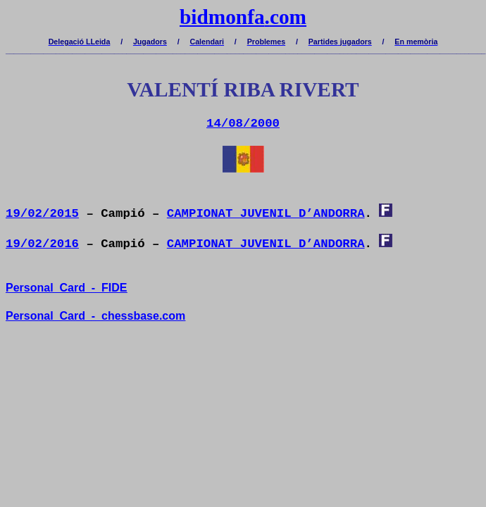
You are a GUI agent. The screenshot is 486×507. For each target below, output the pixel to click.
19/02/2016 (42, 244)
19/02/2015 (42, 213)
